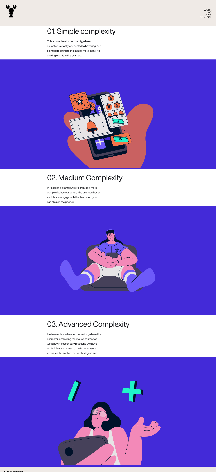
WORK (208, 10)
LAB (209, 12)
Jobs (208, 14)
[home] (11, 11)
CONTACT (206, 17)
